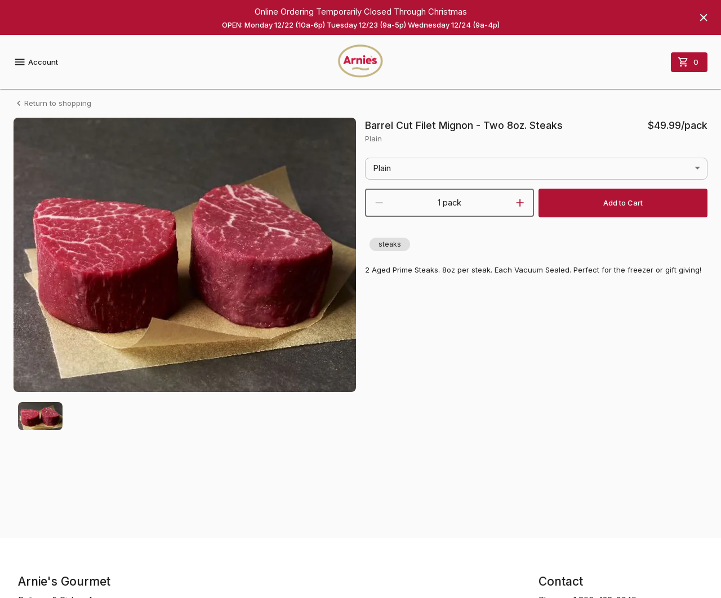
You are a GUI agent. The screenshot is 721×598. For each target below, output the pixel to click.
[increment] (520, 203)
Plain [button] (382, 168)
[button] (390, 244)
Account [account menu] (36, 62)
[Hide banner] (703, 17)
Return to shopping (52, 103)
